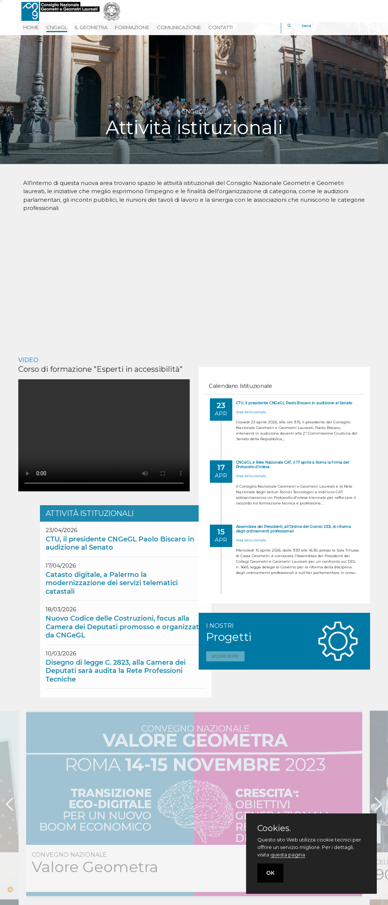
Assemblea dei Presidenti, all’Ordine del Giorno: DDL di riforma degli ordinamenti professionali (293, 529)
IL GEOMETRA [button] (91, 27)
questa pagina (287, 855)
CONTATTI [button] (220, 27)
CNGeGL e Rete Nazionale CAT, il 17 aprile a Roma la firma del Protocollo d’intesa (292, 464)
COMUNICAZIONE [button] (179, 27)
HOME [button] (31, 27)
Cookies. (274, 828)
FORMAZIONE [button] (132, 27)
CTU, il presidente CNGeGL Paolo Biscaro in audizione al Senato (294, 403)
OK (270, 873)
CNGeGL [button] (56, 27)
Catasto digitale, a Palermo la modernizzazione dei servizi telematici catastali (191, 583)
